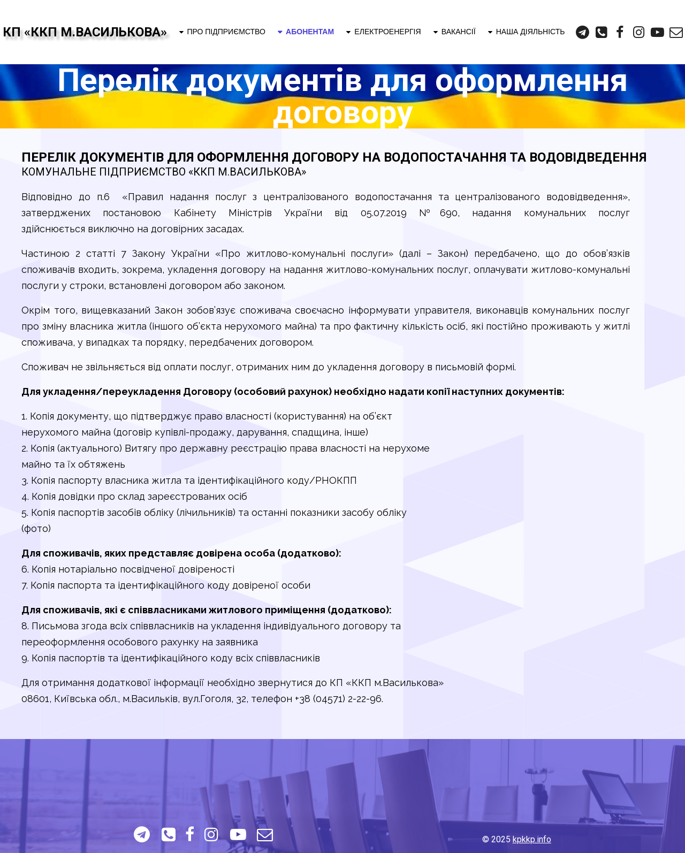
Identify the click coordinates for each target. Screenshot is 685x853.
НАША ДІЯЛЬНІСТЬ (525, 31)
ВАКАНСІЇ (454, 31)
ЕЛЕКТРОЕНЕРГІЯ (383, 31)
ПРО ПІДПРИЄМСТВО (221, 31)
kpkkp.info (532, 839)
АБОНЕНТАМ (305, 31)
